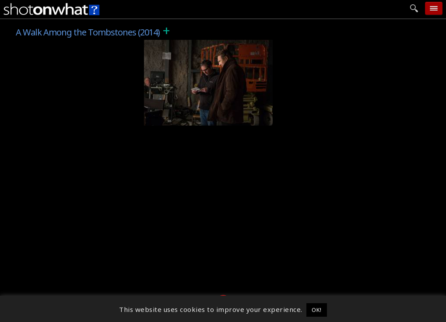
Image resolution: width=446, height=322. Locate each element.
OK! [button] (317, 310)
